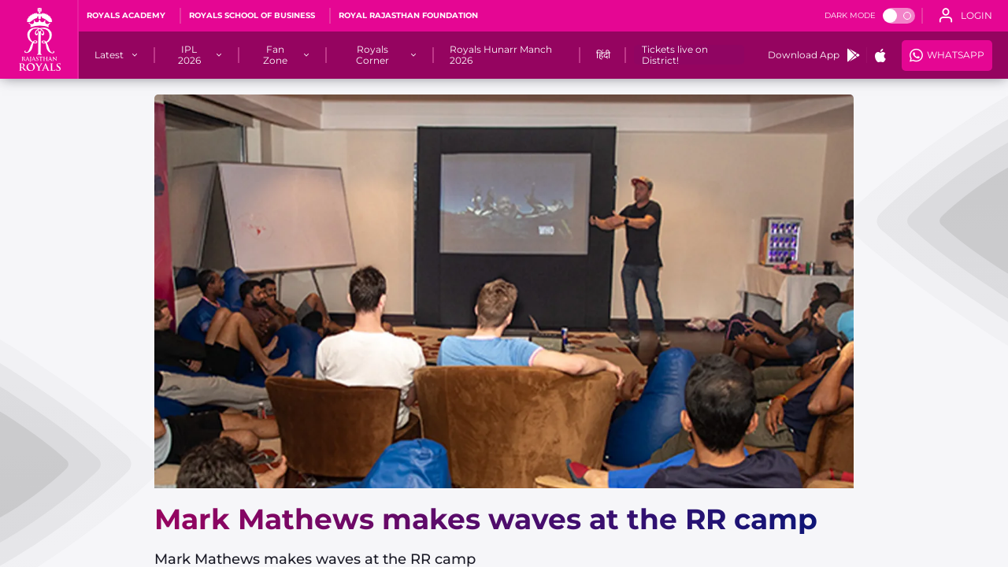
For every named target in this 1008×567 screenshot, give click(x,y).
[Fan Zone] (275, 55)
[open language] (965, 16)
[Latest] (109, 55)
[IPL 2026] (189, 55)
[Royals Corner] (372, 55)
